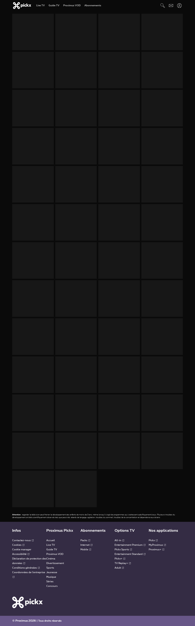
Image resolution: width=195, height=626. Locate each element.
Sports (50, 568)
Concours (52, 586)
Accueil (50, 540)
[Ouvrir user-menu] (179, 5)
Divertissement (55, 563)
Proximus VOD (54, 554)
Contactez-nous (23, 540)
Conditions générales (26, 568)
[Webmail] (171, 5)
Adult (119, 568)
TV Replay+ (123, 563)
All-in (119, 540)
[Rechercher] (162, 5)
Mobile (85, 549)
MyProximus (157, 545)
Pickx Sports (123, 549)
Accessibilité (20, 554)
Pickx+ (120, 558)
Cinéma (50, 558)
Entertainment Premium (130, 545)
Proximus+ (156, 549)
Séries (49, 581)
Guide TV (51, 549)
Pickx (153, 540)
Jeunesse (51, 572)
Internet (86, 545)
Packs (85, 540)
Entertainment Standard (130, 554)
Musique (51, 577)
